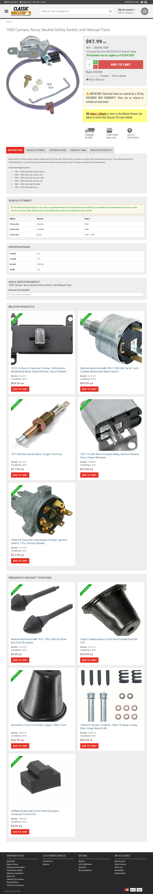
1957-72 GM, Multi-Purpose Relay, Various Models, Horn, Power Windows (109, 455)
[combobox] (77, 294)
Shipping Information (16, 867)
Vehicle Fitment (36, 150)
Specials (82, 867)
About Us (11, 876)
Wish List (119, 867)
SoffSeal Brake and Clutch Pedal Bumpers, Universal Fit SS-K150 (35, 812)
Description (15, 150)
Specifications (57, 150)
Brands (82, 861)
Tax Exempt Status (14, 870)
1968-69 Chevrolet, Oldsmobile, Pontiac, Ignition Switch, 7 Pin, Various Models (39, 541)
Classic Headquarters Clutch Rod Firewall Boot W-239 (109, 640)
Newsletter (119, 870)
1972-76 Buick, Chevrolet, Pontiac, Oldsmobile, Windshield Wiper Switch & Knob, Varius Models (38, 369)
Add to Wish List (95, 79)
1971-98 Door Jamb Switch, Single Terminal (36, 454)
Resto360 (11, 861)
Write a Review (119, 76)
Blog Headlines (85, 870)
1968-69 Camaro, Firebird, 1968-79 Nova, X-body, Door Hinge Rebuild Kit (109, 726)
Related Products (101, 150)
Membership (120, 873)
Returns (46, 864)
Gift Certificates (85, 864)
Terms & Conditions (15, 885)
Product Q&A (78, 150)
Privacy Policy (12, 882)
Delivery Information (15, 879)
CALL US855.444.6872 (133, 136)
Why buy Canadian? (15, 873)
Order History (120, 864)
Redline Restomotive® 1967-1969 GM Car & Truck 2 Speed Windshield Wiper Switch (109, 369)
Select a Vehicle (98, 114)
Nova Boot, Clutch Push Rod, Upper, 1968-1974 (38, 725)
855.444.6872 (11, 2)
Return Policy (12, 864)
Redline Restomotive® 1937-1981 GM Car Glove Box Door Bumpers (38, 640)
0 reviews (104, 76)
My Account (120, 861)
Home (8, 22)
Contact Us (25, 2)
